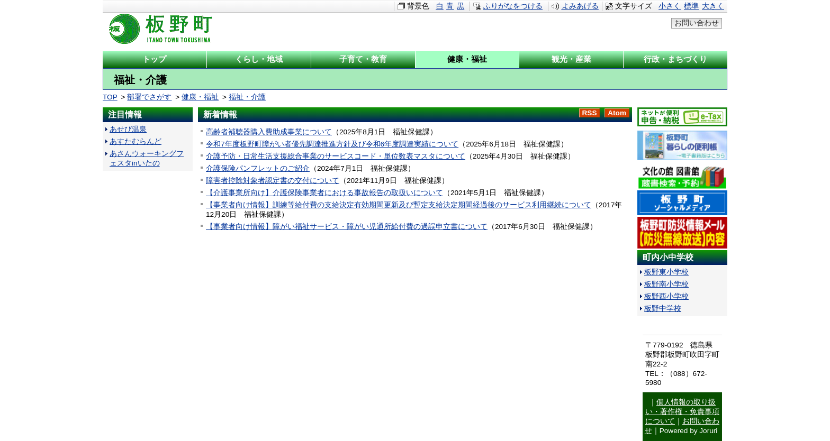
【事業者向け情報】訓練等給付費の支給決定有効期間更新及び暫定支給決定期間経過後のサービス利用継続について (398, 205)
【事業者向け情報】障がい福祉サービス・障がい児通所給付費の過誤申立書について (347, 227)
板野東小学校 (666, 272)
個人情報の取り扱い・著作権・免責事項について (682, 411)
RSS (589, 113)
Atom (617, 113)
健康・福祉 (200, 97)
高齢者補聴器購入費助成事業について (269, 132)
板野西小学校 (666, 296)
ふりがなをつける (513, 6)
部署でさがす (149, 97)
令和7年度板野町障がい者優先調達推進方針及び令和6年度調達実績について (332, 144)
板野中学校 (662, 309)
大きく (713, 6)
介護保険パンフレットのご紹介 (258, 168)
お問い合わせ (696, 23)
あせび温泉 (128, 129)
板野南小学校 (666, 284)
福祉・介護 (247, 97)
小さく (669, 6)
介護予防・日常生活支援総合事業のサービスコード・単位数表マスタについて (335, 156)
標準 (691, 6)
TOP (110, 97)
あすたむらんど (135, 141)
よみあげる (580, 6)
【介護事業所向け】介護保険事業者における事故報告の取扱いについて (324, 193)
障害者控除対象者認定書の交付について (272, 181)
